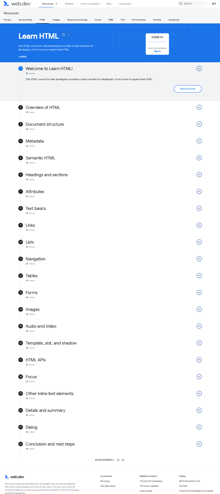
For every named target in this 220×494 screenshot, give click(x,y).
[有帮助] (118, 460)
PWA (111, 19)
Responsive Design (78, 19)
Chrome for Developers (151, 481)
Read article (187, 88)
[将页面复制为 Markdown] (63, 34)
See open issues (107, 486)
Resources (11, 13)
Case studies (146, 490)
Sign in (157, 51)
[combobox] (193, 3)
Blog (109, 3)
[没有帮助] (123, 460)
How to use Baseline (90, 3)
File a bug (104, 481)
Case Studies (125, 3)
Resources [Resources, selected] (47, 3)
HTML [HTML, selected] (42, 19)
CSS (123, 19)
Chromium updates (149, 486)
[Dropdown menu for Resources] (57, 4)
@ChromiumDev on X (189, 481)
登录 (214, 3)
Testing (157, 19)
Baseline (69, 3)
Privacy (7, 19)
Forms (98, 19)
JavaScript (173, 19)
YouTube (183, 486)
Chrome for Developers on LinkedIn (196, 490)
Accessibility (25, 19)
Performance (139, 19)
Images (56, 19)
